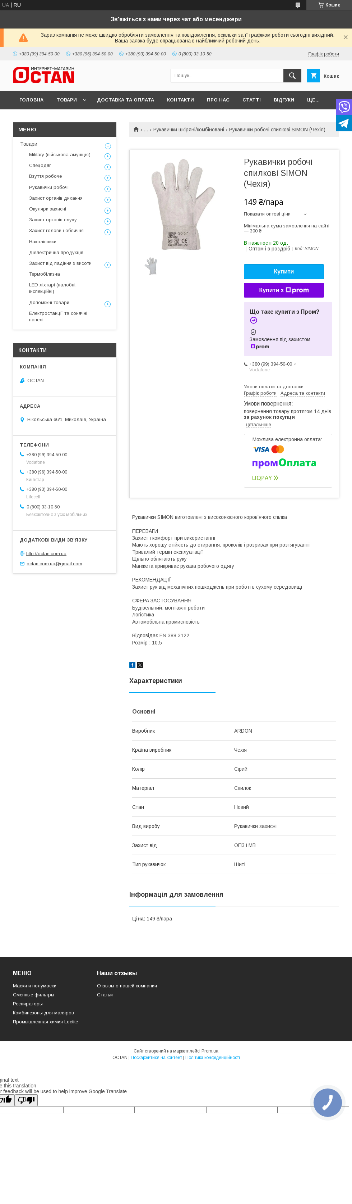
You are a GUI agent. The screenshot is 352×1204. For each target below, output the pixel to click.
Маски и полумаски (34, 985)
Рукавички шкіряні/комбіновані (188, 129)
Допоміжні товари (49, 302)
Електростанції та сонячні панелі (58, 316)
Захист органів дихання (56, 198)
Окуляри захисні (47, 209)
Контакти (180, 100)
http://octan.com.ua (46, 553)
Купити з (284, 290)
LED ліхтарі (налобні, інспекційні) (53, 288)
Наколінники (42, 241)
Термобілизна (44, 274)
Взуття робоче (45, 176)
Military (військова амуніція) (60, 154)
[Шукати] (292, 75)
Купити (284, 271)
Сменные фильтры (33, 994)
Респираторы (28, 1003)
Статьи (105, 994)
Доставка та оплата (125, 100)
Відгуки (284, 100)
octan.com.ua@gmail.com (54, 563)
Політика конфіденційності (212, 1057)
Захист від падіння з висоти (60, 263)
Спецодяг (40, 165)
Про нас (218, 100)
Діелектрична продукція (56, 252)
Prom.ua (210, 1051)
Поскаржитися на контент (156, 1057)
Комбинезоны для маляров (43, 1012)
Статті (251, 100)
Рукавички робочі (49, 187)
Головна (31, 100)
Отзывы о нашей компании (127, 985)
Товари (66, 100)
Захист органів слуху (53, 219)
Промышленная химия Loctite (45, 1021)
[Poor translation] (26, 1100)
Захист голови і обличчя (56, 230)
